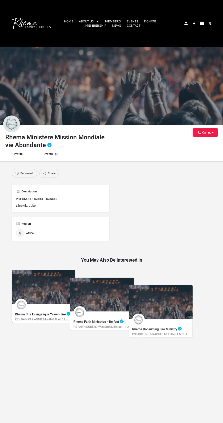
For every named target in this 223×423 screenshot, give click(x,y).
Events (132, 21)
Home (68, 21)
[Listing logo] (11, 123)
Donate (150, 21)
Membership (95, 25)
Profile (18, 154)
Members (113, 21)
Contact (133, 25)
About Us (89, 21)
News (116, 25)
